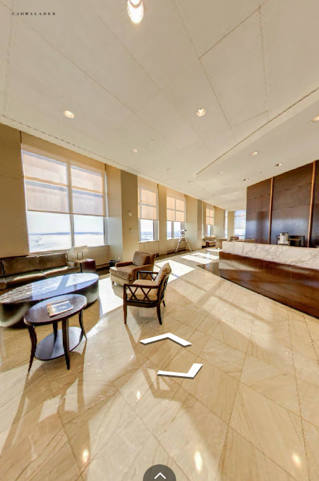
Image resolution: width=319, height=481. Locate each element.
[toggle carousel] (160, 472)
